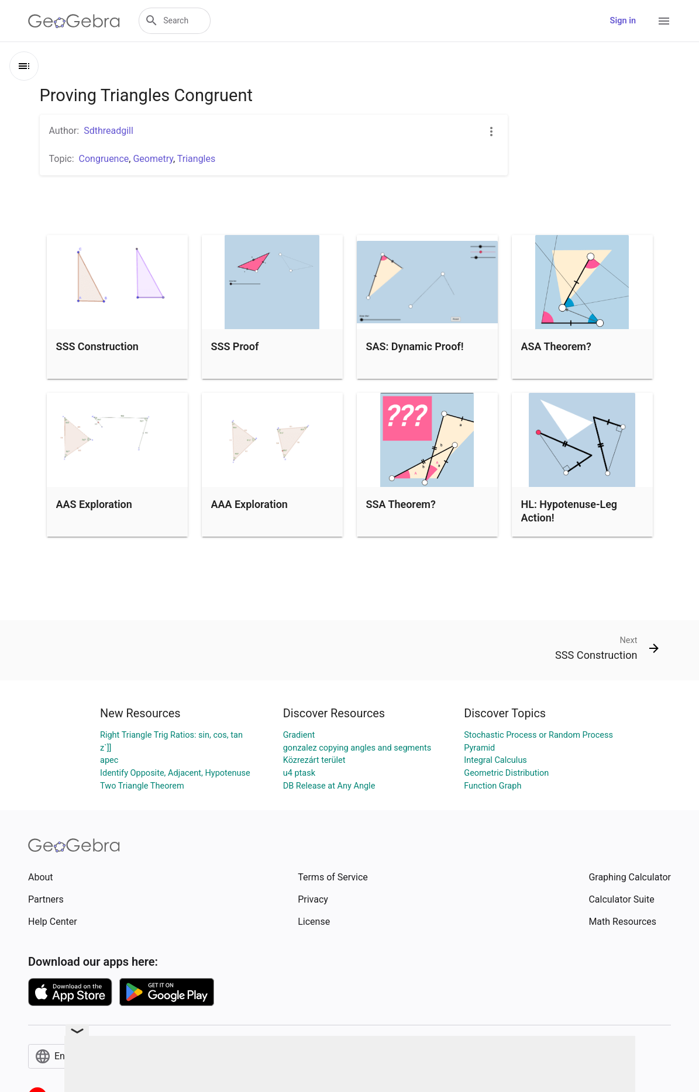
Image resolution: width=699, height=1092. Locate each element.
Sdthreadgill (108, 130)
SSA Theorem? (401, 504)
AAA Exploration (249, 504)
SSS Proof (235, 346)
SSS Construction (97, 346)
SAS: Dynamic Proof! (415, 346)
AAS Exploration (94, 504)
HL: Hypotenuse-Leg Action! (569, 511)
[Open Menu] (664, 21)
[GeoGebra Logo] (74, 21)
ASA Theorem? (556, 346)
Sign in (623, 21)
